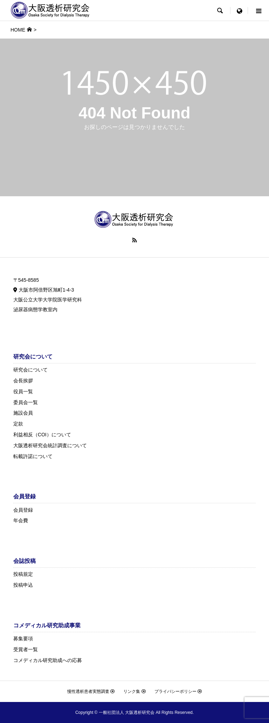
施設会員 (23, 413)
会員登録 (23, 510)
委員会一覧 (25, 402)
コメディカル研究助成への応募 (47, 660)
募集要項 (23, 638)
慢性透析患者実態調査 (91, 691)
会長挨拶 (23, 380)
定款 (18, 424)
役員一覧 (23, 391)
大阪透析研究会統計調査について (50, 445)
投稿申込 (23, 585)
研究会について (30, 370)
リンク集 (134, 691)
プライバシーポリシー (178, 691)
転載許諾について (33, 456)
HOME (18, 30)
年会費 (20, 520)
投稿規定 (23, 574)
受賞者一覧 (25, 649)
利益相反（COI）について (42, 434)
